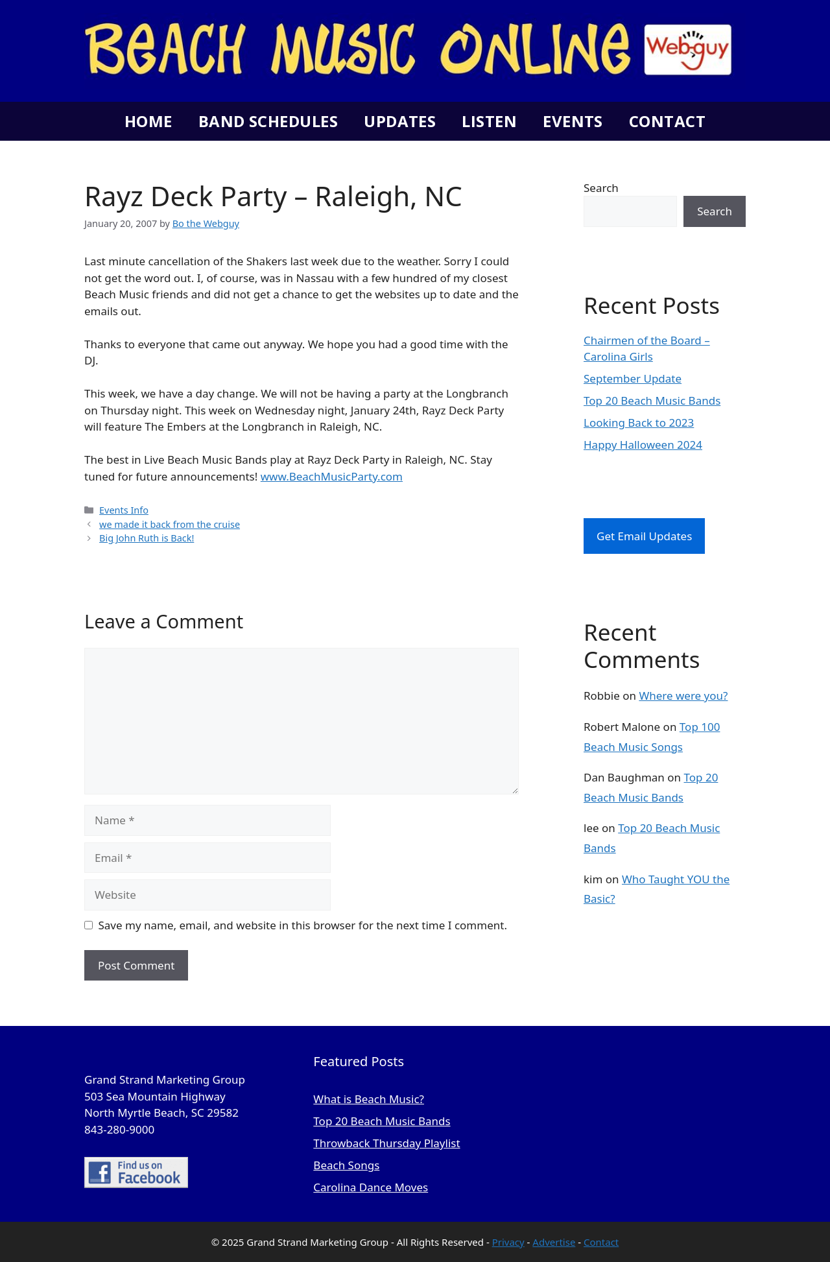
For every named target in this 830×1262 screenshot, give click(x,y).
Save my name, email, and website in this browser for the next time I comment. (303, 925)
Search (601, 187)
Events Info (123, 510)
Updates (400, 121)
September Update (633, 378)
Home (148, 121)
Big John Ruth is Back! (146, 538)
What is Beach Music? (368, 1098)
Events (573, 121)
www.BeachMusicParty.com (332, 476)
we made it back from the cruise (169, 524)
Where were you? (683, 695)
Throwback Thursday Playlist (386, 1143)
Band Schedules (268, 121)
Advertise (553, 1241)
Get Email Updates (644, 536)
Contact (667, 121)
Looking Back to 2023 (639, 422)
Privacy (508, 1241)
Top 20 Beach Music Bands (652, 400)
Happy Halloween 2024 (643, 444)
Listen (489, 121)
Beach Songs (346, 1165)
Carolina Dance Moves (370, 1187)
